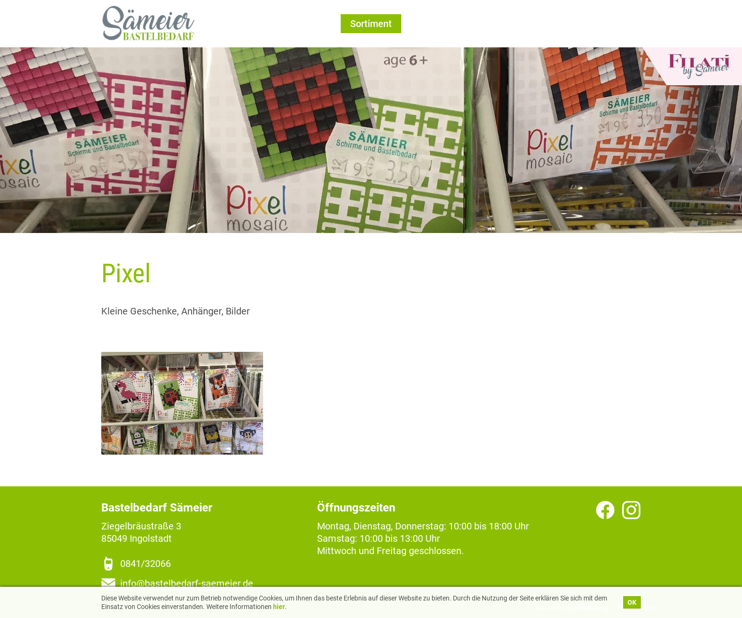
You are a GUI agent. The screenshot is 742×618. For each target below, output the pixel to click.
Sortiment (371, 23)
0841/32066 (145, 563)
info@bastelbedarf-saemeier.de (186, 583)
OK (631, 602)
